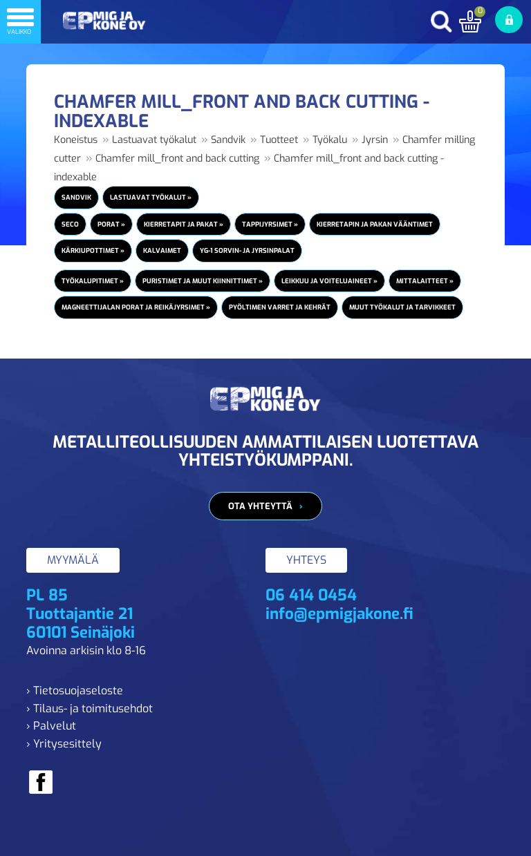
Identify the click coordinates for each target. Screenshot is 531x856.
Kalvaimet (162, 250)
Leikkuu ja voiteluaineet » (329, 280)
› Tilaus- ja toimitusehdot (89, 708)
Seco (70, 224)
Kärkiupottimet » (93, 250)
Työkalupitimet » (93, 280)
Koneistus (75, 139)
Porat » (111, 224)
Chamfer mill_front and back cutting (177, 158)
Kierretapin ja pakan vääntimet (375, 224)
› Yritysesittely (64, 743)
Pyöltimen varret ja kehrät (279, 307)
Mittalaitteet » (425, 280)
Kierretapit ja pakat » (183, 224)
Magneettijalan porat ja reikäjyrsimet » (136, 307)
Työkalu (330, 139)
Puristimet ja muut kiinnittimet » (202, 280)
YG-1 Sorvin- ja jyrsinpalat (247, 250)
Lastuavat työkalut (154, 139)
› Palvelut (51, 726)
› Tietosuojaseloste (74, 690)
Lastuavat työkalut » (151, 197)
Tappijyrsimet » (270, 224)
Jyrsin (375, 139)
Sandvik (228, 139)
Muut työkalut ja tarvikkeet (402, 307)
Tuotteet (279, 139)
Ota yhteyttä (260, 506)
